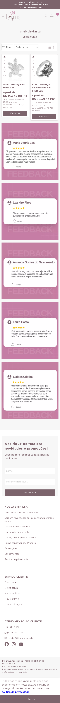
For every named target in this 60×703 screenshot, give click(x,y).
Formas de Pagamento (17, 532)
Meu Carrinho (12, 598)
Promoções (11, 548)
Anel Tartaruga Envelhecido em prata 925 (41, 87)
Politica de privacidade (16, 559)
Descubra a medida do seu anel (21, 512)
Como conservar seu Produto (20, 543)
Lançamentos (12, 554)
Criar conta (10, 582)
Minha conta (11, 588)
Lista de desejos (13, 604)
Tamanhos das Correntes (18, 526)
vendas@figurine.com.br (20, 638)
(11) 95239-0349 (15, 632)
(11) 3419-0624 (12, 627)
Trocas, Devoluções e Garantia (20, 537)
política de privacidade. (16, 692)
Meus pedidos (12, 593)
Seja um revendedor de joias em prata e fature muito (29, 520)
